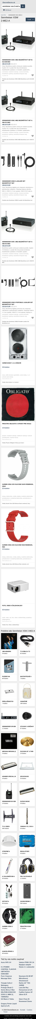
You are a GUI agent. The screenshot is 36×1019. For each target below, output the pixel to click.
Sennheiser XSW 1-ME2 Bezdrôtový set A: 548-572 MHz (17, 242)
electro (3, 15)
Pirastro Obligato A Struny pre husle (16, 423)
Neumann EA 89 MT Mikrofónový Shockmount (26, 978)
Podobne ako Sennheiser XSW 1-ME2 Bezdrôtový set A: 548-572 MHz (18, 261)
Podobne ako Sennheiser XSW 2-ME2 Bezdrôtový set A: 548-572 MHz (18, 140)
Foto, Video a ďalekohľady (12, 605)
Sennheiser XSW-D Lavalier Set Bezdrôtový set (13, 182)
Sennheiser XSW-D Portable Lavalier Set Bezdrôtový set (17, 303)
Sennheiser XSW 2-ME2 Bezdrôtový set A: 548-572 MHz (17, 121)
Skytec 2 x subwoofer (26, 967)
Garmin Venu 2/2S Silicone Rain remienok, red (17, 546)
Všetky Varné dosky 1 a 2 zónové (10, 382)
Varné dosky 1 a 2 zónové (11, 363)
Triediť (29, 19)
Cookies (29, 1010)
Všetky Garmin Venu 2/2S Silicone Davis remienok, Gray (16, 503)
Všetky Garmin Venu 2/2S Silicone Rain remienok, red (15, 564)
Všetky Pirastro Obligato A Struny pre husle (13, 442)
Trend (5, 1012)
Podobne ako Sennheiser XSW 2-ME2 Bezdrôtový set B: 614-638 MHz (18, 79)
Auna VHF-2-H (6, 962)
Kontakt (22, 1010)
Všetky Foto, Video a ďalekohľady (10, 624)
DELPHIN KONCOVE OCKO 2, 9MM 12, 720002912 (8, 994)
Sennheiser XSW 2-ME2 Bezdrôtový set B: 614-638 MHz (17, 61)
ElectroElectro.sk (9, 2)
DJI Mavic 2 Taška (7, 999)
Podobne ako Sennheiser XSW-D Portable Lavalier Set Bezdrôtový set (15, 322)
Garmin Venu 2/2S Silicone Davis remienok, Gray (17, 485)
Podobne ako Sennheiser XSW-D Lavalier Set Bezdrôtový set (17, 200)
